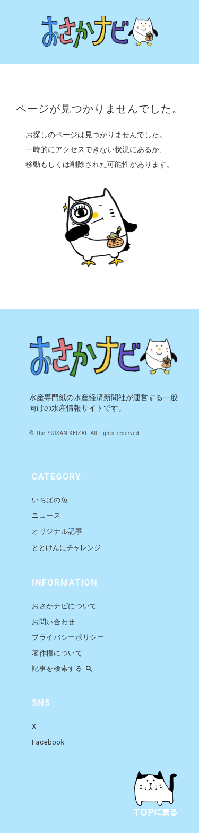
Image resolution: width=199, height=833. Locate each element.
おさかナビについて (64, 606)
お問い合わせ (53, 622)
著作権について (57, 653)
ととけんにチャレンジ (66, 548)
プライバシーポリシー (68, 637)
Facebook (48, 742)
